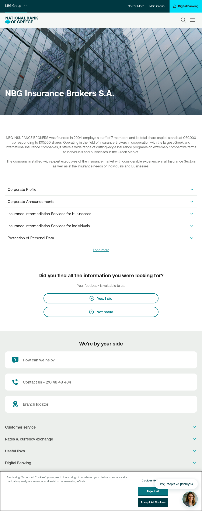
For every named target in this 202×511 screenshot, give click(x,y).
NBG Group (16, 5)
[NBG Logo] (21, 20)
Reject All (153, 494)
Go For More (136, 6)
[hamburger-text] (192, 20)
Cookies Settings (153, 483)
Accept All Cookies (153, 504)
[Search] (183, 20)
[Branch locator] (101, 404)
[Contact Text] (101, 382)
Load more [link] (101, 250)
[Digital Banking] (186, 6)
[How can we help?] (101, 359)
